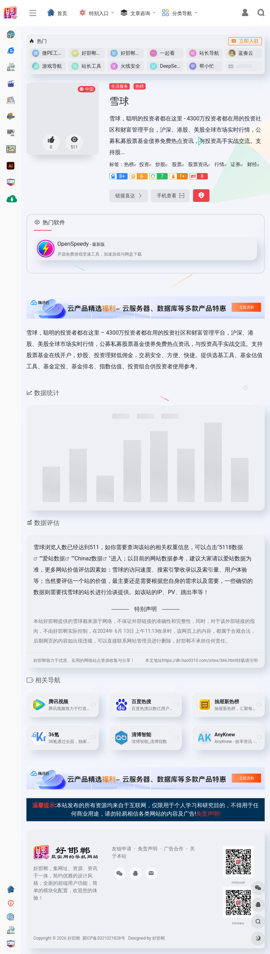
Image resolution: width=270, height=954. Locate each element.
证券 (235, 164)
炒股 (160, 164)
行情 (219, 164)
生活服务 (119, 86)
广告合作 (174, 848)
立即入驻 (245, 41)
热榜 (139, 86)
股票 (177, 164)
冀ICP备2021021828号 (103, 938)
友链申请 (121, 848)
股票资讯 (198, 164)
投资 (144, 164)
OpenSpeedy (81, 244)
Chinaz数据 (89, 558)
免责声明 (148, 848)
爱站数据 (54, 558)
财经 (252, 164)
